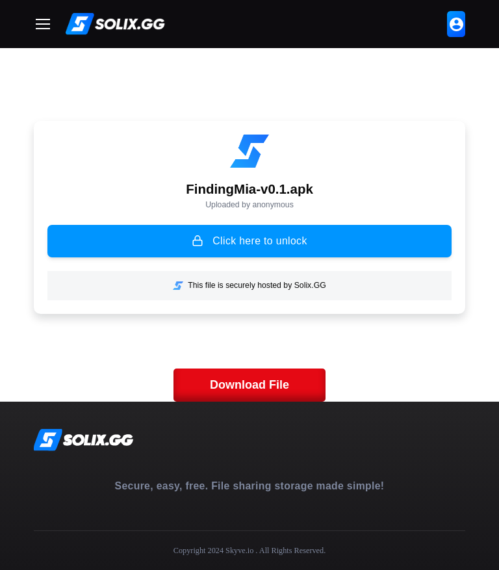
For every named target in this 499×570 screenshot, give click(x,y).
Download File (249, 384)
